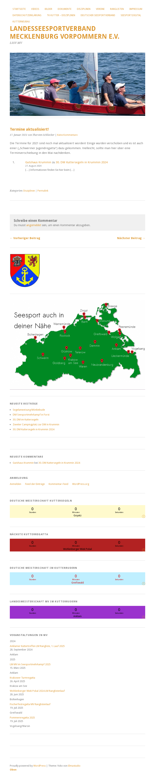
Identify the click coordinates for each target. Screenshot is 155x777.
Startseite (19, 9)
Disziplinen (83, 9)
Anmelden (15, 484)
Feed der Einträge (35, 484)
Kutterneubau (21, 21)
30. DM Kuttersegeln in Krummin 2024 (82, 162)
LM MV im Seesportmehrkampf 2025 (30, 664)
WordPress (39, 765)
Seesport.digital (131, 15)
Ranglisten (117, 9)
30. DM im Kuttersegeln (25, 419)
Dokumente (64, 9)
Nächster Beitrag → (131, 238)
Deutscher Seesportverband (98, 15)
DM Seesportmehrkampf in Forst (31, 414)
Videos (35, 9)
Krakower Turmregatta (22, 677)
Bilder (48, 9)
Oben (13, 769)
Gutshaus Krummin (38, 162)
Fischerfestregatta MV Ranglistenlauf (30, 704)
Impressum (135, 9)
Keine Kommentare (67, 135)
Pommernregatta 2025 (22, 717)
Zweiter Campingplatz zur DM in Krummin (36, 424)
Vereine (100, 9)
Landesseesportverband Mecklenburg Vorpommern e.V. (64, 32)
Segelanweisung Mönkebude (29, 409)
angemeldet (33, 225)
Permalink (42, 190)
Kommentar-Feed (58, 484)
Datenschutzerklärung (27, 15)
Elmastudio (74, 765)
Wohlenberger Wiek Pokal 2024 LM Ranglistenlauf (37, 690)
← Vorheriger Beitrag (25, 238)
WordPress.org (80, 484)
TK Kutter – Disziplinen (61, 15)
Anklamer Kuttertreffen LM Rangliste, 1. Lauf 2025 (37, 646)
